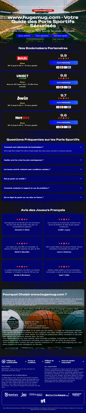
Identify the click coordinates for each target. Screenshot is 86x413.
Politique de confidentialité (11, 361)
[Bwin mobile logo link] (22, 98)
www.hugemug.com (43, 10)
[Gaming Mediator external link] (76, 396)
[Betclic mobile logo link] (22, 58)
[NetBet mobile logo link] (22, 118)
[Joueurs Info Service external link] (35, 395)
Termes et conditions (32, 361)
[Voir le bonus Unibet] (22, 84)
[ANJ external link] (23, 396)
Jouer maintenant (63, 62)
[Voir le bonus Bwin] (22, 104)
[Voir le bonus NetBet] (22, 124)
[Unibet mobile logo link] (22, 77)
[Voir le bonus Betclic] (22, 64)
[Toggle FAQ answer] (81, 147)
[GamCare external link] (11, 396)
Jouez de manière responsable (68, 361)
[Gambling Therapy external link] (43, 402)
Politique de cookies (49, 361)
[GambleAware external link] (57, 396)
